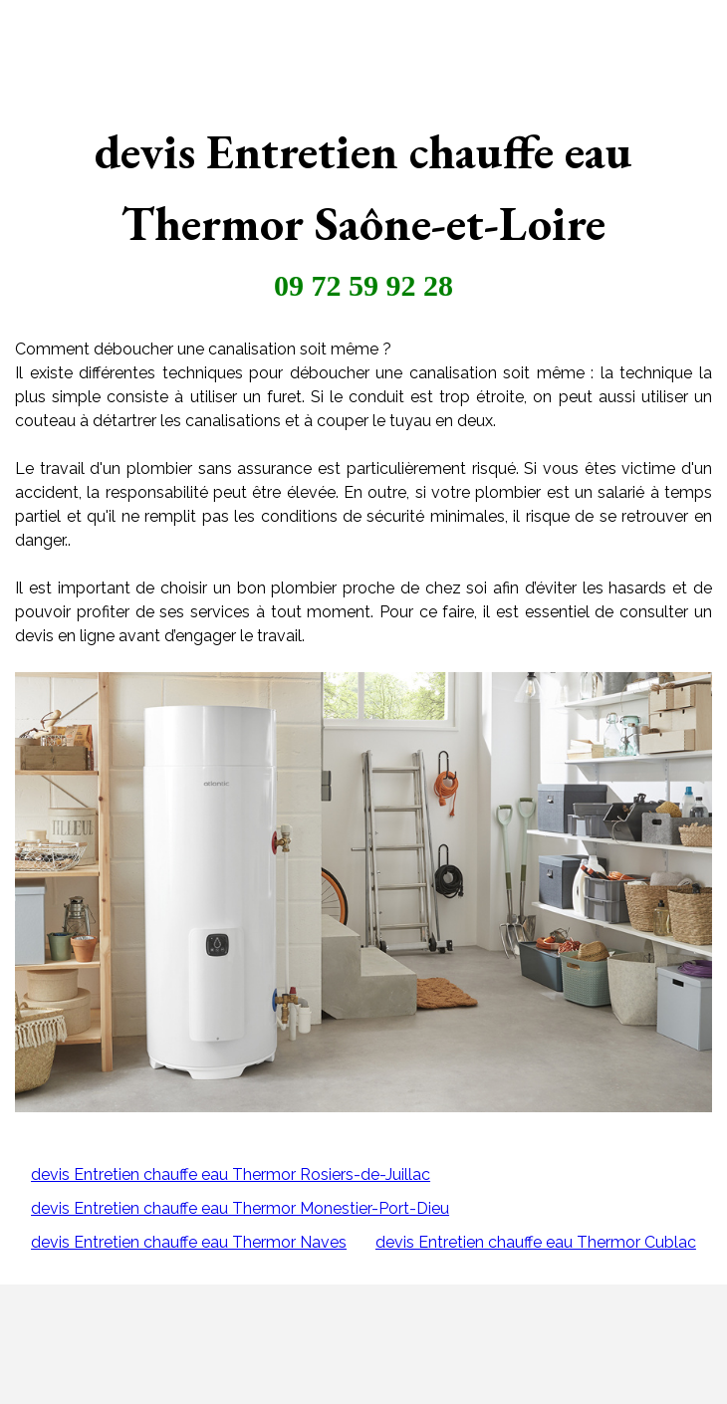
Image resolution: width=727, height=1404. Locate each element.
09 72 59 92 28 (363, 285)
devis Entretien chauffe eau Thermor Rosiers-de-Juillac (230, 1174)
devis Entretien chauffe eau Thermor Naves (189, 1242)
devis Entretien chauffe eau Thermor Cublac (535, 1242)
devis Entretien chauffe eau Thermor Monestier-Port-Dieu (240, 1208)
